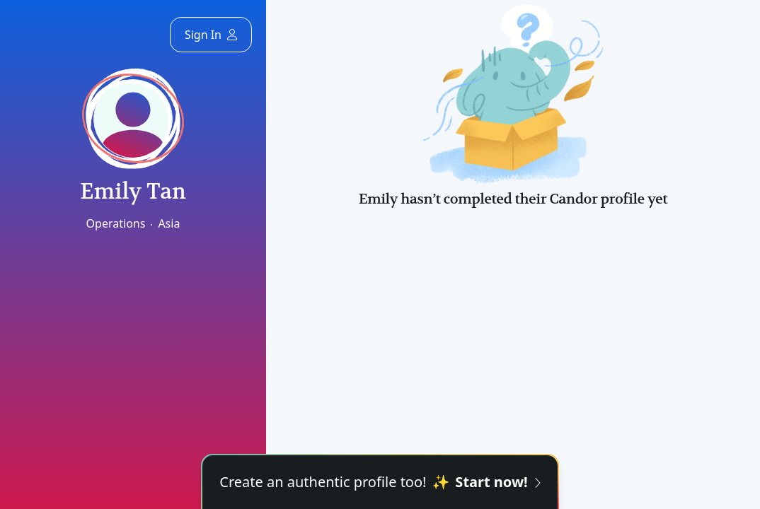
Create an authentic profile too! (379, 482)
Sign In (211, 34)
